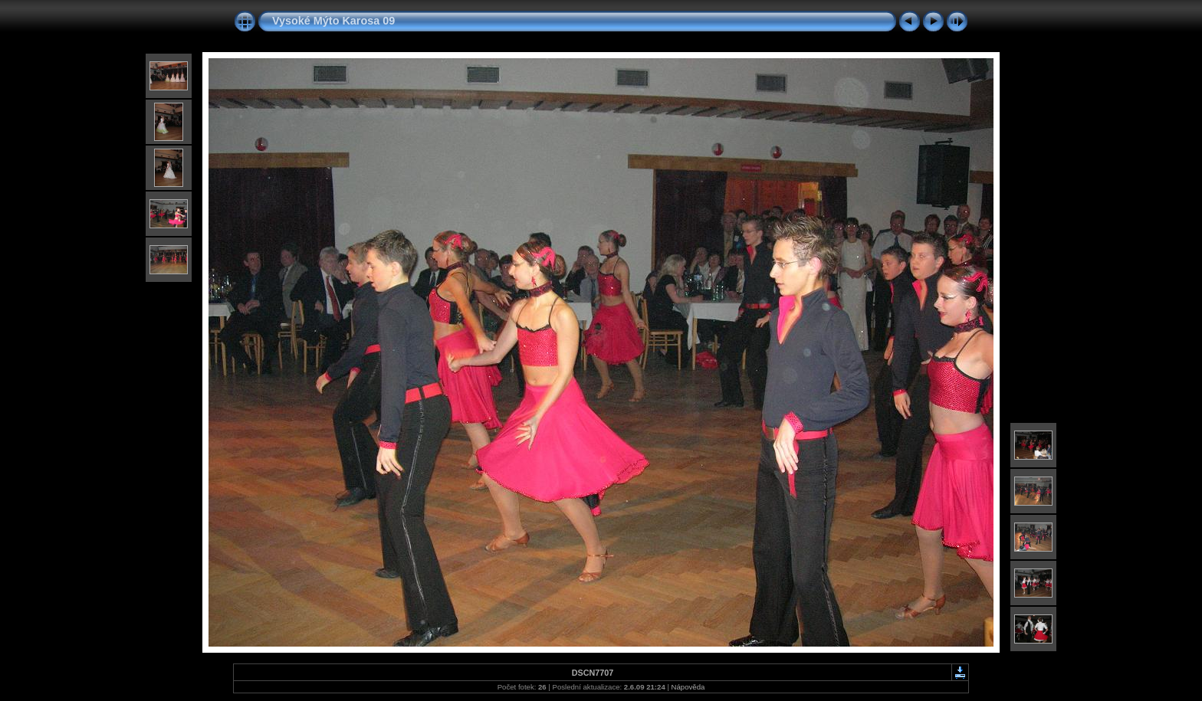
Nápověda (688, 687)
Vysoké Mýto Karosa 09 (333, 21)
